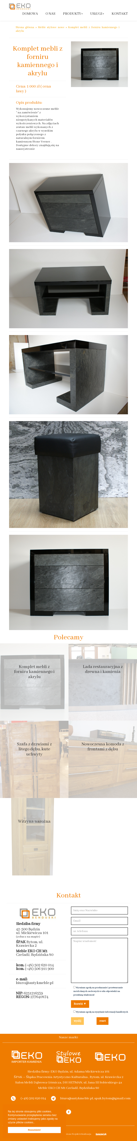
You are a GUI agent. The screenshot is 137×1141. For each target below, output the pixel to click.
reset (102, 1021)
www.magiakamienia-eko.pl (32, 152)
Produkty (73, 14)
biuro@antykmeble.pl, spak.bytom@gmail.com (95, 1098)
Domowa (30, 14)
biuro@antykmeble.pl (34, 983)
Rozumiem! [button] (34, 1130)
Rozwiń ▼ (80, 1004)
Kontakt (120, 14)
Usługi (97, 14)
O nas (50, 14)
